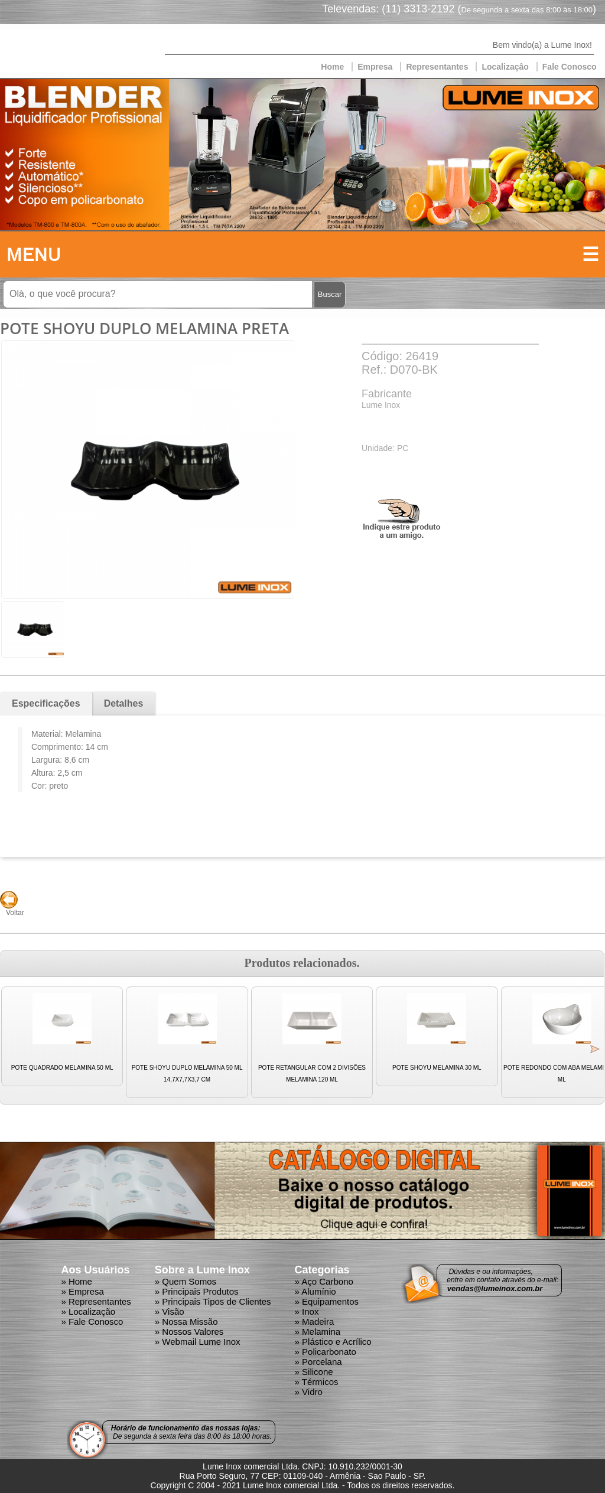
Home (332, 66)
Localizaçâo (505, 66)
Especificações (46, 703)
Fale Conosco (569, 66)
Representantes (437, 66)
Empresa (374, 66)
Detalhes (124, 703)
